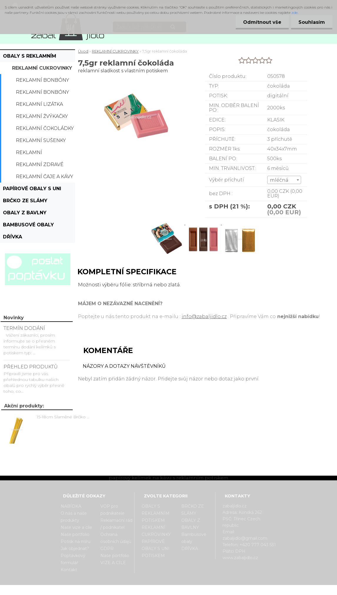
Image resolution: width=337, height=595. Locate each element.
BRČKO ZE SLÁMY (25, 200)
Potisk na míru (75, 541)
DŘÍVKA (12, 237)
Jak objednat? (75, 548)
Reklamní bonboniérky (34, 154)
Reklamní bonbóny (42, 80)
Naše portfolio (75, 534)
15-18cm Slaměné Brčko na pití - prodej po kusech (64, 416)
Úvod (83, 51)
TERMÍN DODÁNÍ (24, 328)
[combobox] (284, 180)
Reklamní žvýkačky (42, 116)
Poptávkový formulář (73, 559)
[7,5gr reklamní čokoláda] (167, 223)
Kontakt (69, 569)
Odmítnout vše (262, 22)
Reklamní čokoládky (45, 128)
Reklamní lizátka (39, 104)
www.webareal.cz (192, 590)
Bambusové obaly (28, 225)
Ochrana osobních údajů (115, 538)
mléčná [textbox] (279, 180)
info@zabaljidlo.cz (204, 316)
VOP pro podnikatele (112, 510)
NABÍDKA (71, 506)
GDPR (107, 548)
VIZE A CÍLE (113, 562)
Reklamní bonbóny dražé (42, 93)
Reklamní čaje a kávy (44, 176)
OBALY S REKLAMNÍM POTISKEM (29, 57)
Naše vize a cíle (76, 527)
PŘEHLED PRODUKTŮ (31, 367)
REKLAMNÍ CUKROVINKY (42, 68)
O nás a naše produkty (74, 517)
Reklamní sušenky (41, 140)
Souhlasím (311, 22)
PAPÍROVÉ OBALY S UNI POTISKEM (32, 190)
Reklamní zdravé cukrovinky (40, 166)
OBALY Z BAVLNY (25, 212)
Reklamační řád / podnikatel (116, 524)
